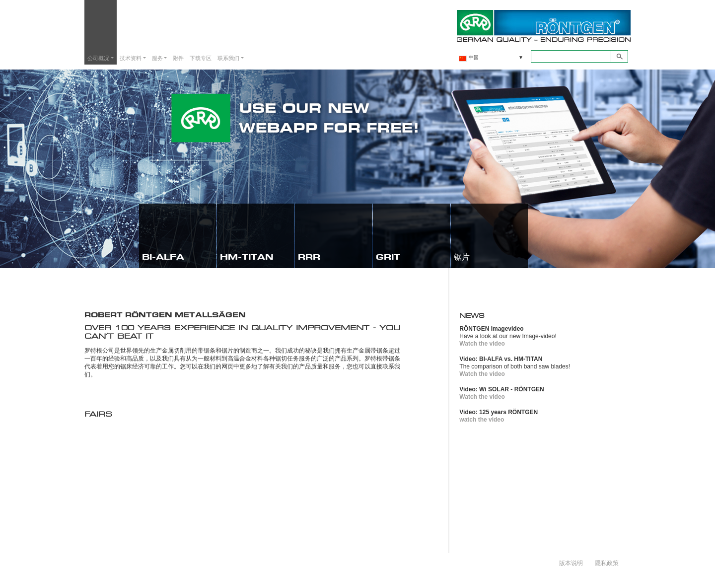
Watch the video (482, 343)
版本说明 (571, 563)
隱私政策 (607, 563)
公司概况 (98, 58)
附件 (178, 58)
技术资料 (131, 58)
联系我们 (228, 58)
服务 (157, 58)
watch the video (481, 419)
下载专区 (201, 58)
